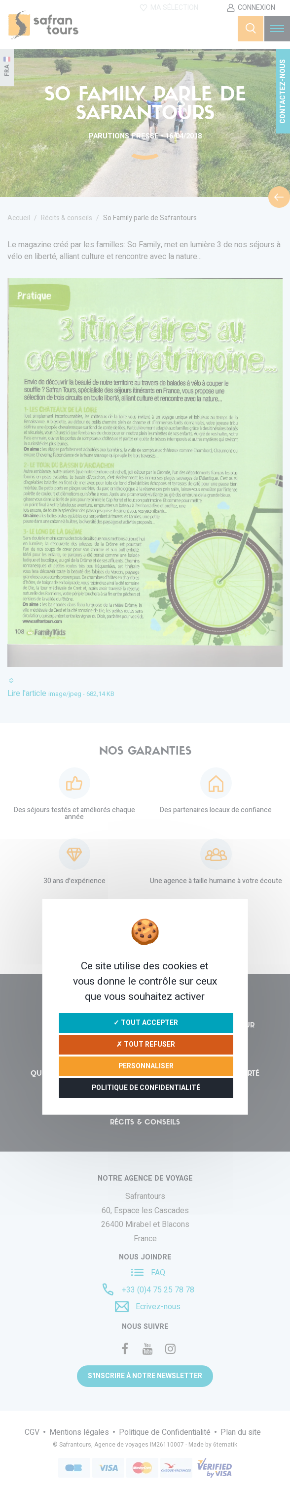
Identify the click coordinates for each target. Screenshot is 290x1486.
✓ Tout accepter (145, 1023)
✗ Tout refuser (145, 1044)
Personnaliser (146, 1066)
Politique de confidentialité (146, 1088)
